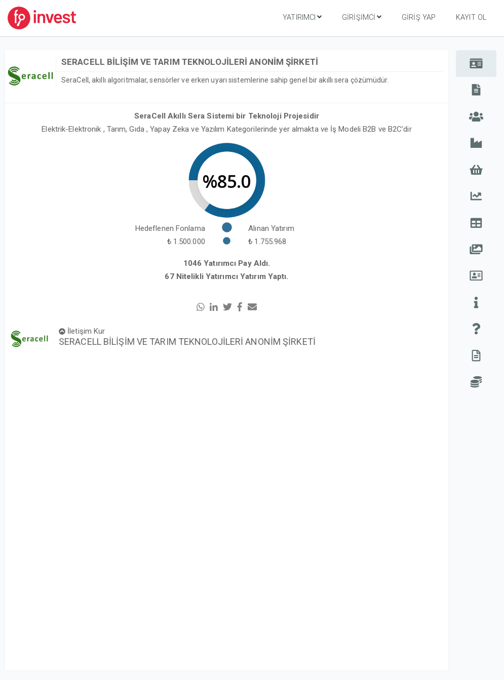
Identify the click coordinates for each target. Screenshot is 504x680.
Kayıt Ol (471, 17)
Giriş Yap (419, 17)
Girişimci (361, 17)
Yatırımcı (302, 17)
